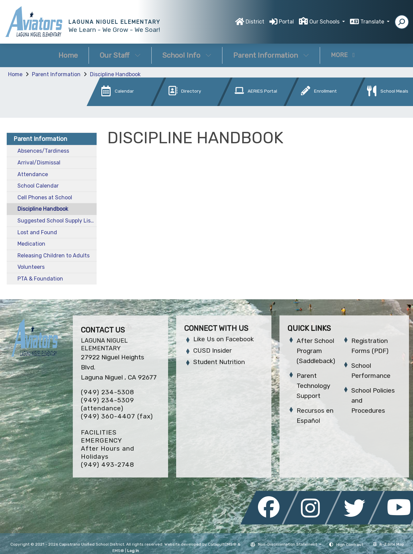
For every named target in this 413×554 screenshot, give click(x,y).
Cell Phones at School (44, 197)
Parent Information (271, 55)
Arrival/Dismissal (38, 162)
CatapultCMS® (222, 544)
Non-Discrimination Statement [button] (288, 544)
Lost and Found (37, 232)
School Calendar (38, 186)
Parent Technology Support (313, 386)
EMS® (118, 550)
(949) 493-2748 (107, 464)
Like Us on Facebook (223, 339)
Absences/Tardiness (43, 151)
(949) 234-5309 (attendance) (107, 404)
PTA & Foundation (40, 278)
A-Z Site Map (388, 544)
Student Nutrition (219, 362)
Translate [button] (372, 21)
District (255, 21)
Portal (286, 21)
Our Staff (120, 55)
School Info (186, 55)
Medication (31, 244)
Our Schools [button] (325, 21)
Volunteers (31, 267)
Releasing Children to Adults (53, 255)
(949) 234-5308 (107, 392)
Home (68, 55)
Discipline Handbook (115, 74)
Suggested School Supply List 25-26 (57, 220)
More (343, 55)
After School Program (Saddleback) (316, 351)
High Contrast (349, 544)
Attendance (32, 174)
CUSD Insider (212, 350)
